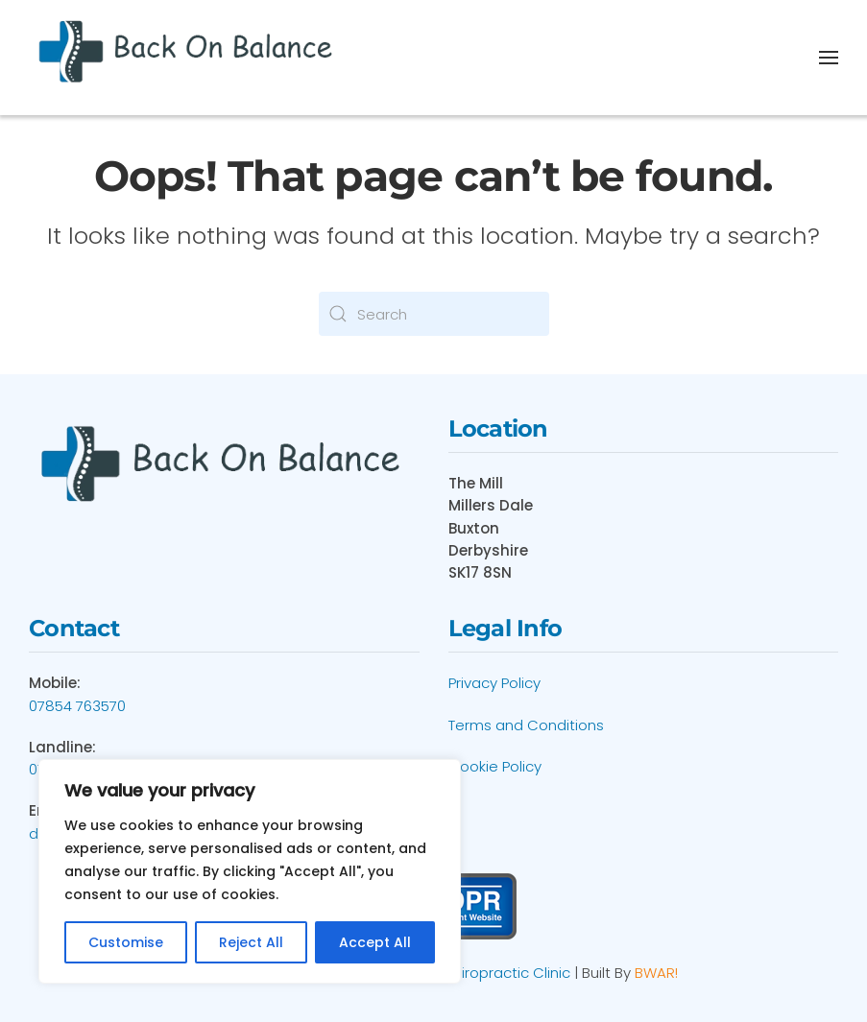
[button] (828, 57)
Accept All (375, 942)
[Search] (434, 314)
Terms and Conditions (526, 725)
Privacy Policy (494, 683)
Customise (125, 942)
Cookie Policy (495, 766)
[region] (249, 871)
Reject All (251, 942)
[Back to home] (189, 58)
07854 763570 (77, 706)
